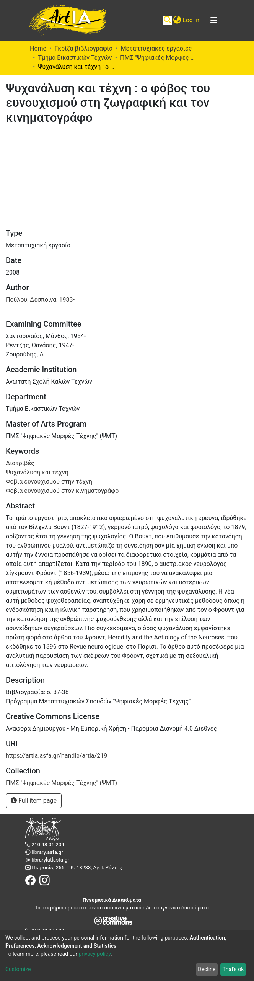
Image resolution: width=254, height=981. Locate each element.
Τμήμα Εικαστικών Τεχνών (75, 57)
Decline (206, 969)
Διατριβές (20, 463)
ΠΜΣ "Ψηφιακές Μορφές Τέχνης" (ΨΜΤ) (158, 57)
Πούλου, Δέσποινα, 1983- (40, 299)
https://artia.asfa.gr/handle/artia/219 (56, 755)
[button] (177, 20)
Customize (18, 969)
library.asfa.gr (47, 852)
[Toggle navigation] (214, 20)
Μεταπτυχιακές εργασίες (156, 48)
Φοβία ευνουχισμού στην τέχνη (49, 481)
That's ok (233, 969)
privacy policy (94, 954)
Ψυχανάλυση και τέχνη (37, 472)
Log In (191, 20)
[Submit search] (167, 20)
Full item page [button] (34, 800)
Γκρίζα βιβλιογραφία (83, 48)
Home (38, 48)
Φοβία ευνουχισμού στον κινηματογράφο (62, 490)
